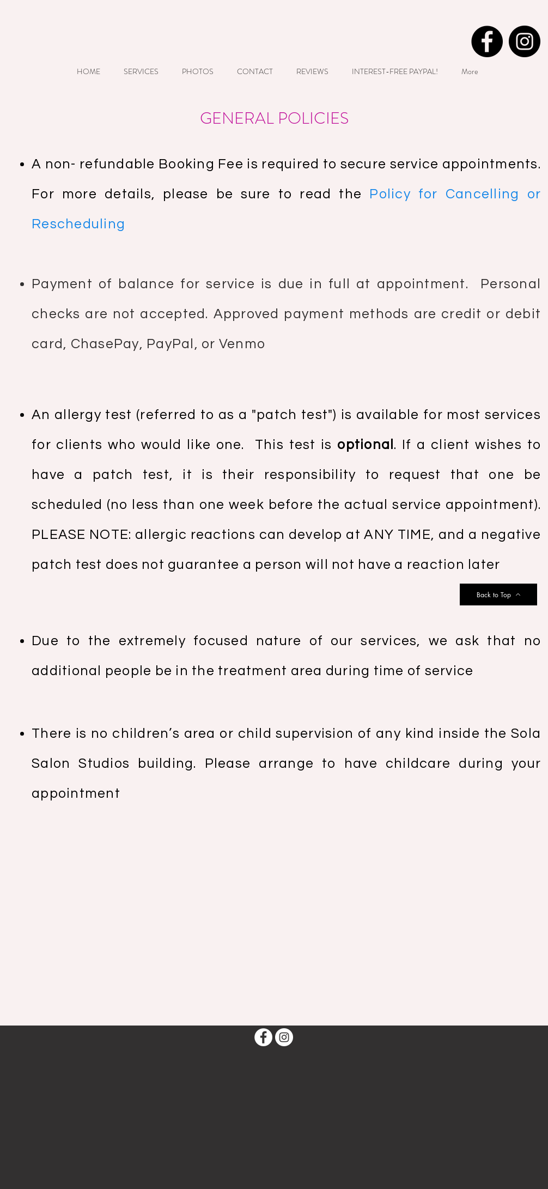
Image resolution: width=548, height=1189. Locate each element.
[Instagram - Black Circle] (524, 41)
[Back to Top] (498, 594)
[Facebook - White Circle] (263, 1037)
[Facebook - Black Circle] (487, 41)
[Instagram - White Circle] (284, 1037)
